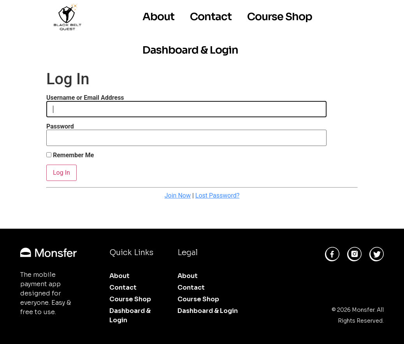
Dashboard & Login (190, 50)
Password (60, 126)
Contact (211, 16)
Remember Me (70, 155)
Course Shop (279, 16)
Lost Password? (217, 195)
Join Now (178, 195)
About (158, 16)
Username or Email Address (85, 98)
